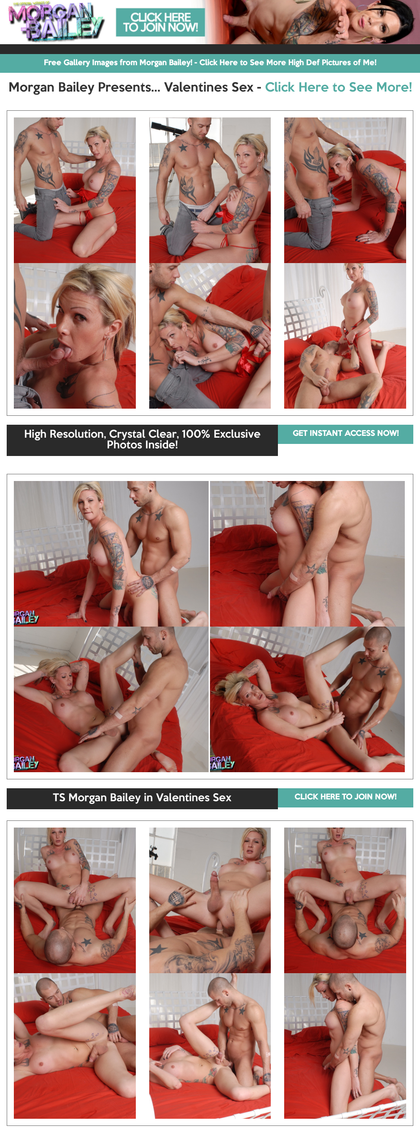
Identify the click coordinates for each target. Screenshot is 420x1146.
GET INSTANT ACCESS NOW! (346, 434)
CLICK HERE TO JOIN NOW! (345, 797)
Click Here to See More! (338, 88)
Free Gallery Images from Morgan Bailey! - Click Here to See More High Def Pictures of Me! (210, 63)
